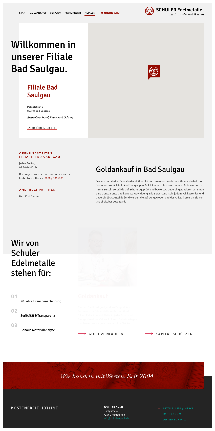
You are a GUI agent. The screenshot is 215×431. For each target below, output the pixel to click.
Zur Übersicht (42, 128)
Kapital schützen (174, 334)
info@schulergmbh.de (116, 418)
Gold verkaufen (106, 334)
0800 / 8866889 (54, 178)
